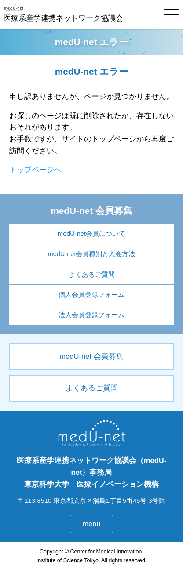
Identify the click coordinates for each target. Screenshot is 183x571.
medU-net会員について (91, 233)
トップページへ (35, 170)
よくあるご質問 (92, 274)
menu (91, 524)
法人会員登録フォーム (91, 314)
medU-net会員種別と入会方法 (91, 253)
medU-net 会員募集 (91, 356)
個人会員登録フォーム (91, 294)
